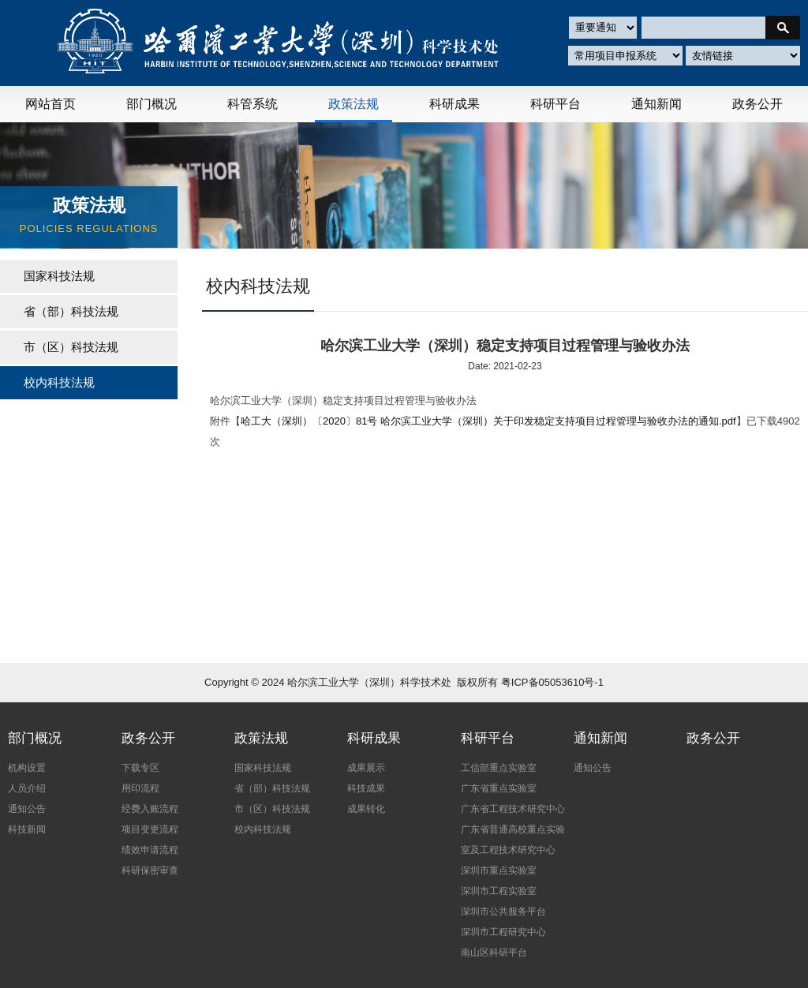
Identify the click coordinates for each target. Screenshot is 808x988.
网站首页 (50, 103)
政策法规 (353, 103)
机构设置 (27, 767)
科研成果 (454, 103)
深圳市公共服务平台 (503, 911)
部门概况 (151, 103)
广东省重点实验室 (499, 788)
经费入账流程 (150, 808)
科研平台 (555, 103)
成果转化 (366, 808)
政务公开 (757, 103)
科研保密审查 (150, 870)
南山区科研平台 (494, 952)
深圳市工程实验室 (499, 890)
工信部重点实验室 (499, 767)
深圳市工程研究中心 (503, 931)
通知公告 (27, 808)
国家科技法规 (59, 276)
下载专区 (140, 767)
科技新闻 (27, 829)
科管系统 (252, 103)
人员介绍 (27, 788)
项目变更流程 (150, 829)
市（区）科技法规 (71, 347)
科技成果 (366, 788)
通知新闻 (656, 103)
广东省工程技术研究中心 (513, 808)
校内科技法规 (262, 829)
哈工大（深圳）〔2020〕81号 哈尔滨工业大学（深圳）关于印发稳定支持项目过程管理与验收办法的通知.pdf (488, 421)
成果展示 (366, 767)
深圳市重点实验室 (499, 870)
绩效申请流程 (150, 849)
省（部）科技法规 (71, 311)
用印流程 (140, 788)
